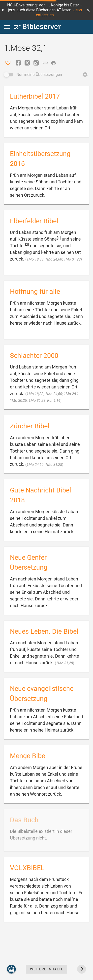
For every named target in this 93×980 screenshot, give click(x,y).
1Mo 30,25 (18, 400)
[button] (88, 10)
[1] (59, 238)
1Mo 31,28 (72, 259)
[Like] (8, 63)
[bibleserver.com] (37, 27)
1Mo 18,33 (35, 259)
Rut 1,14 (53, 400)
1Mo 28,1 (71, 394)
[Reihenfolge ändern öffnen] (85, 75)
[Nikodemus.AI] (11, 969)
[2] (27, 244)
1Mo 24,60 (53, 259)
